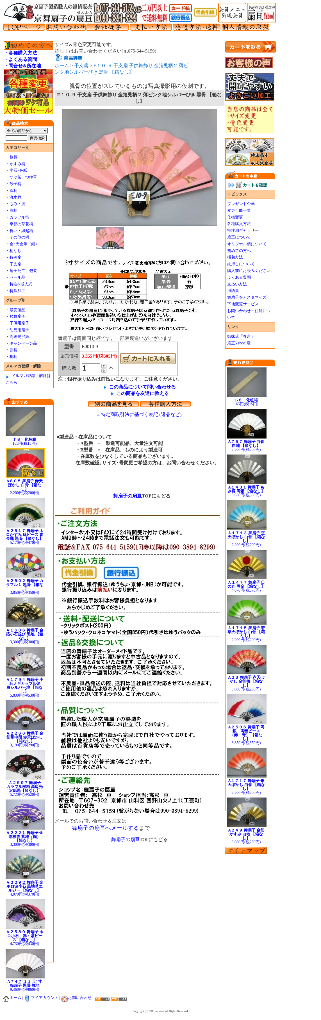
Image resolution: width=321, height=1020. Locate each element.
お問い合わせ (76, 998)
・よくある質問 (20, 59)
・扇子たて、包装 (21, 271)
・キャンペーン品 (21, 343)
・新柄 (11, 350)
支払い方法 (237, 284)
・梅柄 (11, 357)
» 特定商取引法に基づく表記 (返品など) (139, 414)
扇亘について (239, 237)
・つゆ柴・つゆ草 (21, 177)
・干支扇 (13, 264)
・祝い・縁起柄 (19, 231)
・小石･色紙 (16, 170)
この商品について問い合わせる (142, 387)
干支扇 (81, 65)
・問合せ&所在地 (22, 66)
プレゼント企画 (241, 204)
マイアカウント (41, 998)
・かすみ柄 (15, 164)
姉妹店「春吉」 (241, 336)
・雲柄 (11, 210)
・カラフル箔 (17, 217)
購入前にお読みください (248, 271)
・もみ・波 (15, 204)
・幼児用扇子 (17, 330)
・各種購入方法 (20, 53)
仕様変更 (235, 217)
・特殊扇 (13, 257)
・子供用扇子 (17, 323)
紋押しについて (241, 264)
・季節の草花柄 (19, 224)
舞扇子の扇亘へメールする (105, 828)
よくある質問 (239, 277)
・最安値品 (15, 310)
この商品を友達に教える (142, 393)
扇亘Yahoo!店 (239, 343)
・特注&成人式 (19, 284)
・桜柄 (11, 157)
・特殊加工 (15, 291)
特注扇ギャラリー (243, 230)
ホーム (62, 65)
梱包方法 (235, 257)
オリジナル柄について (247, 244)
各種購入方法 (239, 224)
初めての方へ (239, 251)
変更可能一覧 (239, 210)
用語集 (233, 290)
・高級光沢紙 (17, 337)
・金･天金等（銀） (22, 244)
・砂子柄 (13, 184)
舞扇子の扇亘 (125, 496)
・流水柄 (13, 197)
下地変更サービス (243, 304)
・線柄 (11, 190)
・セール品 (15, 277)
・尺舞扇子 (15, 316)
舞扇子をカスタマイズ (247, 297)
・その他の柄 (17, 237)
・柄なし (13, 251)
